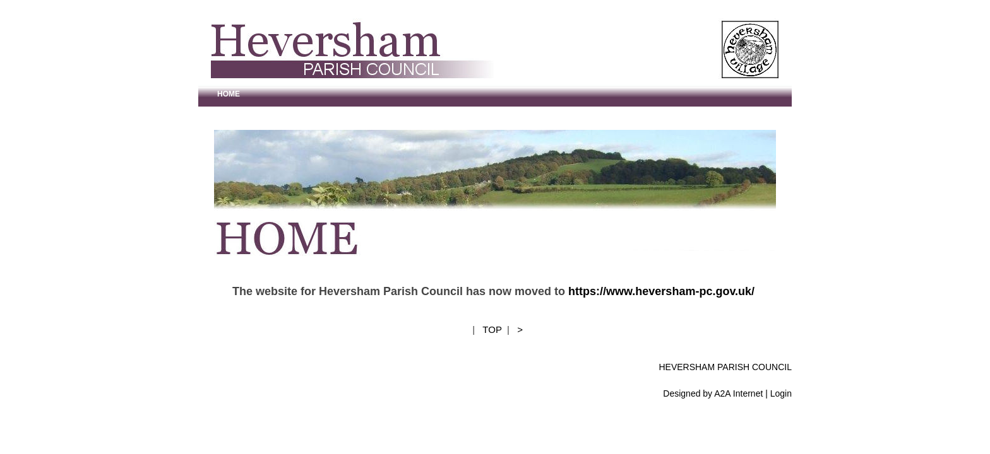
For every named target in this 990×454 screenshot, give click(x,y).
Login (781, 393)
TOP (491, 329)
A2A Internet (738, 393)
